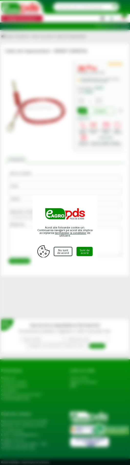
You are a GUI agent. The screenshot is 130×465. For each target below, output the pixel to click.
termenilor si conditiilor (70, 233)
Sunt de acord (85, 251)
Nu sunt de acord (63, 251)
